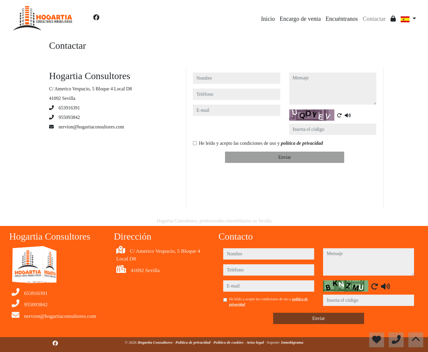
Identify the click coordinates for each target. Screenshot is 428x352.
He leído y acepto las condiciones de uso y (261, 143)
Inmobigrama (292, 342)
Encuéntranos (341, 18)
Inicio (268, 18)
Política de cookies (228, 342)
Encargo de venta (300, 18)
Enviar (284, 157)
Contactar (374, 18)
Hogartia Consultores (156, 342)
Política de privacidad (193, 342)
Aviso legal (255, 342)
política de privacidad (302, 143)
